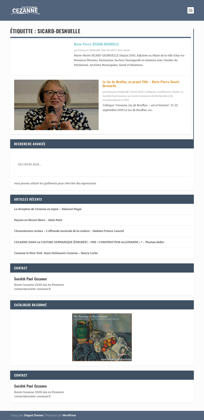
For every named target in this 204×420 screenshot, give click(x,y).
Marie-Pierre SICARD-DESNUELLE (96, 44)
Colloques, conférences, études (162, 91)
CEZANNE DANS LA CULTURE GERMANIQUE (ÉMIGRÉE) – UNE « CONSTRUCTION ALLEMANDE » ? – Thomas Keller (89, 242)
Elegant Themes (33, 415)
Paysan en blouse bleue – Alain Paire (38, 220)
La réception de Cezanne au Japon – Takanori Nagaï (47, 209)
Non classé (124, 50)
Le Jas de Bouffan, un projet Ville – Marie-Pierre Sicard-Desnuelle (141, 83)
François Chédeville (89, 50)
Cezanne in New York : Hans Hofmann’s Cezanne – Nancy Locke (56, 253)
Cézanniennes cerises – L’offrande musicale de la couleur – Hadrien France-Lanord (69, 231)
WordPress (69, 415)
